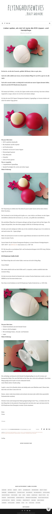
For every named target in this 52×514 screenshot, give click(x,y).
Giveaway (4, 502)
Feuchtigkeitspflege (36, 432)
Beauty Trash (43, 489)
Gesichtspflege (5, 495)
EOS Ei (22, 432)
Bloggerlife (29, 492)
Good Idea (31, 502)
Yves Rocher (14, 495)
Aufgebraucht (26, 489)
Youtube (38, 502)
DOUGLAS (14, 244)
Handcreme (17, 433)
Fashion (4, 497)
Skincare (4, 489)
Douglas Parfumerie (10, 432)
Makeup (15, 489)
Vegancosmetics (20, 497)
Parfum (13, 500)
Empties (10, 489)
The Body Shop (21, 492)
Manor (28, 495)
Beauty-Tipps (42, 495)
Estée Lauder (11, 502)
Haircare (4, 492)
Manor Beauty (26, 500)
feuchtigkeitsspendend (7, 433)
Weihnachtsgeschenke (31, 497)
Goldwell (18, 500)
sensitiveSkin (40, 500)
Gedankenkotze (12, 492)
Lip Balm (23, 433)
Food (23, 502)
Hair (20, 495)
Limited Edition (5, 500)
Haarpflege (34, 495)
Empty (20, 489)
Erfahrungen (27, 432)
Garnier (18, 502)
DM (48, 495)
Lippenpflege (28, 433)
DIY (26, 502)
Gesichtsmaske (11, 497)
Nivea (24, 495)
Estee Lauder (46, 492)
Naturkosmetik (37, 492)
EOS (19, 432)
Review (34, 433)
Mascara (34, 500)
